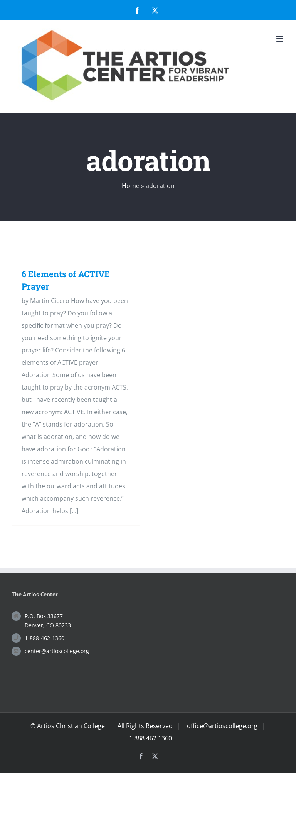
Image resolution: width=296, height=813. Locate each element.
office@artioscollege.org (222, 726)
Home (131, 185)
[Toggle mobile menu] (280, 39)
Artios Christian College (71, 726)
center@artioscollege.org (57, 651)
